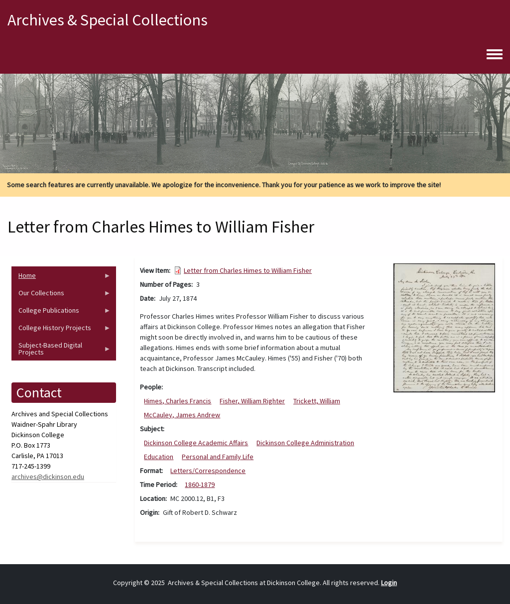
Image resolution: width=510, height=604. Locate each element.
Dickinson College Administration (305, 442)
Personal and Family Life (218, 456)
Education (158, 456)
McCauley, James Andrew (182, 414)
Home (61, 277)
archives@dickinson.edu (47, 476)
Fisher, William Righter (252, 400)
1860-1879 (200, 484)
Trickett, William (316, 400)
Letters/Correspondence (208, 470)
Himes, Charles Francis (177, 400)
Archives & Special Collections (107, 20)
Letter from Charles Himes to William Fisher (248, 270)
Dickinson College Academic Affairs (196, 442)
